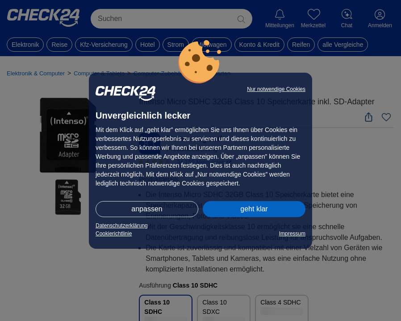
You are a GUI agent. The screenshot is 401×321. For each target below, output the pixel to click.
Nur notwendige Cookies (276, 89)
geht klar (253, 209)
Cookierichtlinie (114, 233)
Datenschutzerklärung (122, 225)
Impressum (292, 233)
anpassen (146, 209)
